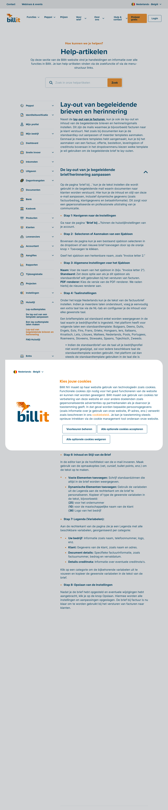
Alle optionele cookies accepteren (122, 429)
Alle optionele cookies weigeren (86, 439)
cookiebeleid (100, 414)
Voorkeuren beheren (79, 429)
